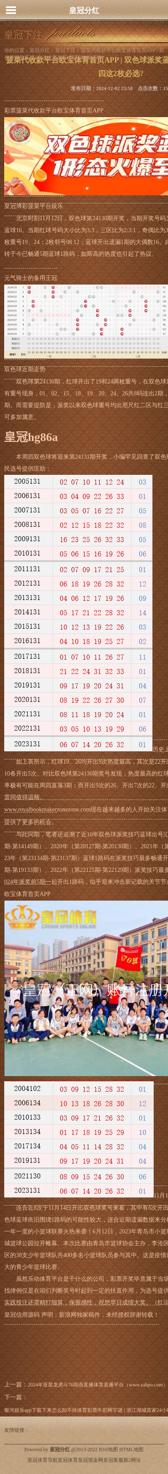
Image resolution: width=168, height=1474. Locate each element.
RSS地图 (108, 1449)
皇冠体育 (68, 1460)
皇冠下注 (65, 50)
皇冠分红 (84, 10)
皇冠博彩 (16, 206)
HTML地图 (131, 1449)
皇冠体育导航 (42, 1460)
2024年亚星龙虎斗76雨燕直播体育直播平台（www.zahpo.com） (98, 1385)
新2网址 (132, 1460)
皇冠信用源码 (22, 1315)
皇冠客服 (113, 1460)
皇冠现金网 (90, 1460)
